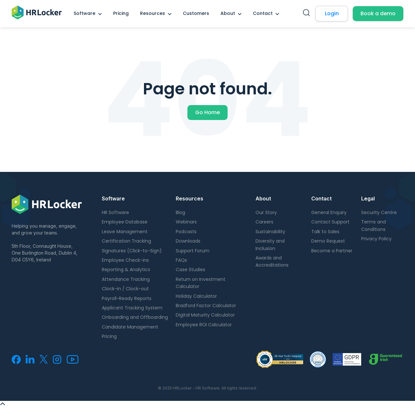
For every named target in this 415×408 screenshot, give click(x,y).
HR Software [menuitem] (115, 212)
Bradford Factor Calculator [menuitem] (206, 305)
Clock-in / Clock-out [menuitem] (125, 288)
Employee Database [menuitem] (125, 222)
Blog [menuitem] (180, 212)
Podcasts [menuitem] (186, 231)
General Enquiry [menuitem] (329, 212)
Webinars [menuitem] (186, 222)
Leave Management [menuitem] (125, 231)
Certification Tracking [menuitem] (126, 241)
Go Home (207, 112)
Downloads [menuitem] (188, 241)
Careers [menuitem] (264, 222)
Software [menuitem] (84, 13)
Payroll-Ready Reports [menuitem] (126, 298)
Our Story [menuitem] (266, 212)
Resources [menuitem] (152, 13)
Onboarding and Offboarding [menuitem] (135, 317)
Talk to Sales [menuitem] (325, 231)
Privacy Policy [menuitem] (376, 238)
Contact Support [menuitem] (330, 222)
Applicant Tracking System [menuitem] (132, 308)
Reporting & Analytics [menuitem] (126, 269)
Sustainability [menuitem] (270, 231)
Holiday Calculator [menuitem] (196, 296)
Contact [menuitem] (263, 13)
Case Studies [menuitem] (190, 269)
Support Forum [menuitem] (192, 250)
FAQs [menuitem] (181, 260)
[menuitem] (16, 362)
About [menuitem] (227, 13)
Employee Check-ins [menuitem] (125, 260)
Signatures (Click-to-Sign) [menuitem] (132, 250)
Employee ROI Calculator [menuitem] (204, 324)
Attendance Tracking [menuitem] (126, 279)
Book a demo (378, 13)
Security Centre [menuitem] (379, 212)
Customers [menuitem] (196, 13)
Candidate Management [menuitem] (130, 327)
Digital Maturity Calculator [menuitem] (205, 315)
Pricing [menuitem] (121, 13)
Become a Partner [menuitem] (331, 250)
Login (332, 13)
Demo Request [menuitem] (328, 241)
